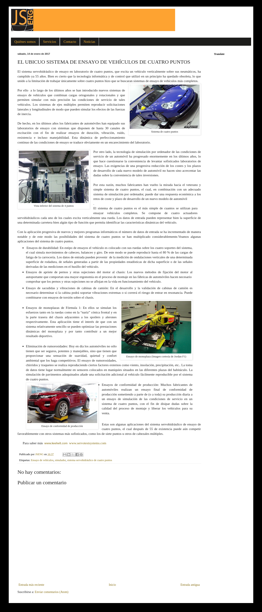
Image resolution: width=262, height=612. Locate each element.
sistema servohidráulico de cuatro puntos (89, 460)
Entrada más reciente (31, 584)
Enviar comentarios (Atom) (51, 592)
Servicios (49, 42)
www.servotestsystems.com (87, 443)
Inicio (112, 584)
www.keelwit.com (55, 443)
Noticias (89, 42)
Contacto (70, 42)
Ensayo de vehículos (42, 460)
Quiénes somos (25, 42)
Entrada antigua (190, 584)
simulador (60, 460)
